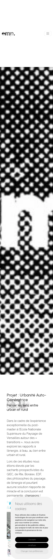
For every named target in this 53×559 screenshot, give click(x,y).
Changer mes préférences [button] (32, 551)
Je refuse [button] (32, 545)
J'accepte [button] (32, 539)
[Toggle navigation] (47, 33)
